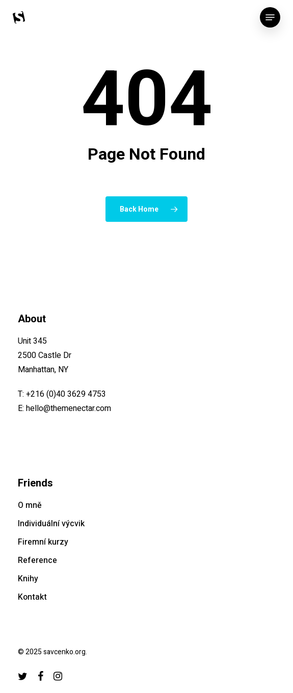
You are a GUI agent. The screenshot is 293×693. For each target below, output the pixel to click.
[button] (270, 17)
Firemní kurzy (43, 542)
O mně (30, 505)
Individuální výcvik (51, 524)
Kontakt (32, 597)
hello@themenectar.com (68, 408)
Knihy (28, 579)
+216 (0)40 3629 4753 (66, 394)
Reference (37, 560)
